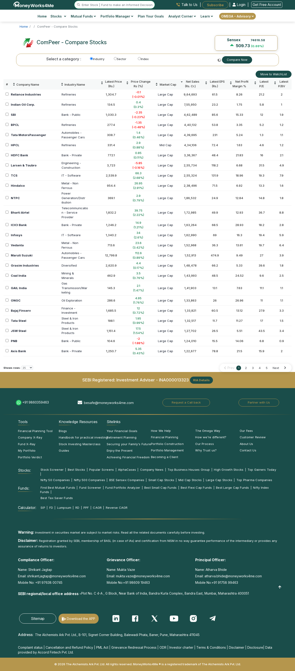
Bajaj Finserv (21, 310)
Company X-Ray (30, 437)
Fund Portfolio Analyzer (122, 487)
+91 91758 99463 (225, 582)
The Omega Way (207, 431)
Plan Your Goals (151, 16)
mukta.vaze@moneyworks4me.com (143, 576)
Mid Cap (165, 145)
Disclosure (255, 647)
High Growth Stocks (228, 469)
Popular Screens (101, 469)
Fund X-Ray (26, 444)
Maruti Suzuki (21, 255)
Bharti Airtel (20, 212)
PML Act (102, 647)
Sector (120, 59)
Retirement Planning (121, 437)
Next (276, 368)
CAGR (97, 507)
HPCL (15, 145)
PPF (86, 507)
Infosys (16, 235)
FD (51, 507)
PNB (14, 341)
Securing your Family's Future (129, 444)
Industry (97, 59)
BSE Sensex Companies (126, 480)
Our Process (204, 444)
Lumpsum (64, 507)
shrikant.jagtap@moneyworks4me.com (56, 576)
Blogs (63, 431)
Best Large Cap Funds (232, 487)
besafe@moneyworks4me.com (109, 403)
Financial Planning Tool (35, 431)
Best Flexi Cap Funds (196, 487)
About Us (246, 444)
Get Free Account (267, 5)
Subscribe (215, 5)
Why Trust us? (206, 450)
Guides (64, 450)
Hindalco (18, 185)
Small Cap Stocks (161, 480)
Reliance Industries (26, 94)
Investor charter (181, 647)
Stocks (58, 16)
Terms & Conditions (211, 647)
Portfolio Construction (167, 444)
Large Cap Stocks (219, 480)
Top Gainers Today (262, 469)
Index (143, 59)
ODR (162, 647)
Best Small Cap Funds (160, 487)
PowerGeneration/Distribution (73, 198)
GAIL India (19, 288)
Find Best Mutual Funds (58, 487)
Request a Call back (186, 402)
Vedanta (17, 245)
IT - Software (71, 175)
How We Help (161, 431)
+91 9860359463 (35, 402)
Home (42, 16)
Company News (152, 469)
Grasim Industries (25, 265)
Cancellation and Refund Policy (69, 647)
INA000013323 (174, 379)
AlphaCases (127, 469)
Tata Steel (18, 320)
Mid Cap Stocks (190, 480)
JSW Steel (18, 331)
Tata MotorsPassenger (28, 135)
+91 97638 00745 (48, 582)
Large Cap (165, 94)
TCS (14, 175)
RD (77, 507)
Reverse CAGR (117, 507)
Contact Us (248, 450)
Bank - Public (71, 114)
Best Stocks (76, 469)
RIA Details (201, 380)
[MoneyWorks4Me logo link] (34, 4)
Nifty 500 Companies (89, 480)
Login (239, 5)
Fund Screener (90, 487)
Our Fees (246, 431)
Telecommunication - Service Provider (75, 212)
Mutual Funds (83, 16)
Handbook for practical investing (83, 437)
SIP (43, 507)
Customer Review (253, 437)
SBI (13, 114)
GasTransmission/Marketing (74, 288)
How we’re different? (210, 437)
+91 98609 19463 (136, 582)
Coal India (18, 275)
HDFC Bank (19, 155)
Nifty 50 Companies (55, 480)
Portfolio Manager (116, 16)
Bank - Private (72, 155)
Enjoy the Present (120, 450)
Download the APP (81, 619)
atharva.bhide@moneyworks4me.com (233, 576)
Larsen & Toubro (23, 165)
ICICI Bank (19, 225)
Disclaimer (236, 647)
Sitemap (37, 618)
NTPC (15, 198)
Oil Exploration (72, 300)
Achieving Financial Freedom (128, 457)
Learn (207, 16)
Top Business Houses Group (189, 469)
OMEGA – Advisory (237, 16)
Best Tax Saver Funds (57, 498)
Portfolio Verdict (30, 457)
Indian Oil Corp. (23, 104)
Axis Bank (18, 351)
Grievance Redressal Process (133, 647)
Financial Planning (164, 437)
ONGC (16, 300)
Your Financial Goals (122, 431)
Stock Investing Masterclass (79, 444)
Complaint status (30, 647)
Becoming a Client (164, 457)
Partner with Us (259, 402)
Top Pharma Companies (254, 480)
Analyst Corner (182, 16)
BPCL (15, 125)
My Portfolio (27, 450)
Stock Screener (52, 469)
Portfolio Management (167, 450)
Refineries (69, 94)
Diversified (69, 265)
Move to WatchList (273, 74)
